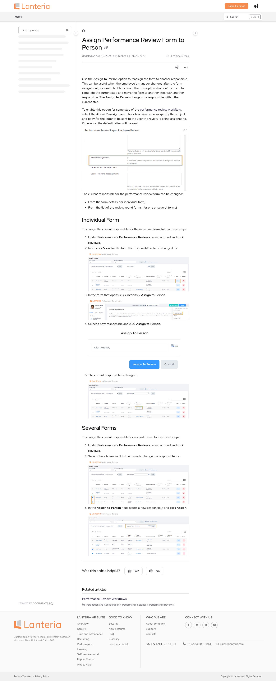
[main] (135, 316)
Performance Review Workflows (104, 599)
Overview (83, 624)
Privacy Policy (42, 676)
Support (151, 629)
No (154, 571)
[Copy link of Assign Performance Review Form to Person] (106, 48)
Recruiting (83, 639)
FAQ (111, 634)
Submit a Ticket (236, 6)
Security (113, 624)
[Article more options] (186, 67)
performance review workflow (160, 110)
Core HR (82, 629)
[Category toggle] (76, 33)
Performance (84, 644)
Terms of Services (22, 676)
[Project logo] (33, 6)
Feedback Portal (118, 644)
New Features (117, 629)
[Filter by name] (44, 30)
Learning (82, 649)
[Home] (83, 31)
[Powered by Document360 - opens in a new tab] (35, 603)
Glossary (114, 639)
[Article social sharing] (177, 67)
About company (155, 624)
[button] (242, 17)
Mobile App (84, 664)
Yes (133, 571)
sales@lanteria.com (230, 644)
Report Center (85, 659)
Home (18, 17)
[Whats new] (256, 6)
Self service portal (88, 654)
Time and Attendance (90, 634)
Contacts (151, 634)
